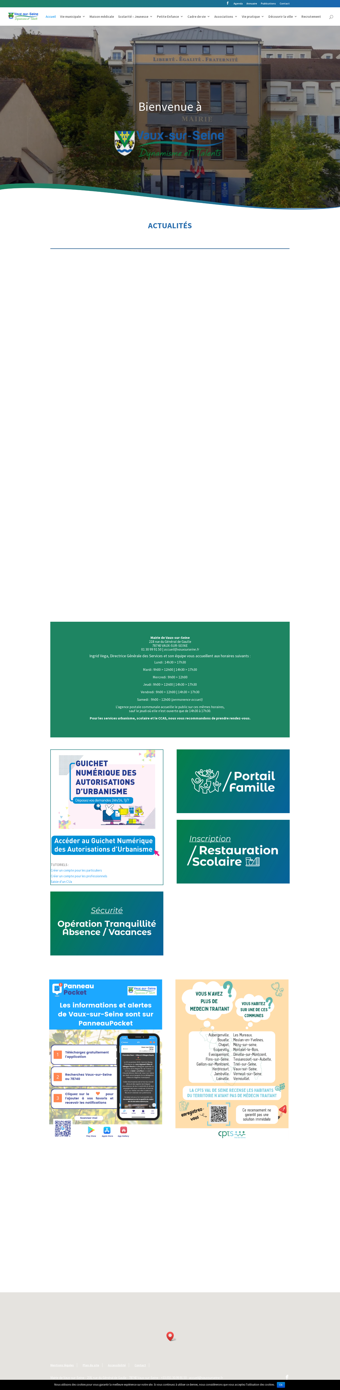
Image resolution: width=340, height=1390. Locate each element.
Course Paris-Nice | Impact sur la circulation (252, 539)
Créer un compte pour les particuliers (76, 870)
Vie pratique (251, 17)
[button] (171, 1336)
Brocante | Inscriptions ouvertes (82, 539)
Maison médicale (102, 17)
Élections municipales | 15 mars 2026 (168, 419)
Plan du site (91, 1365)
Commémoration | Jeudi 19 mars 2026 (168, 539)
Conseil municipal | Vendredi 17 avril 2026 (79, 299)
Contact (285, 3)
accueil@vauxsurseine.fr (181, 649)
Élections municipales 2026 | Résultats (85, 419)
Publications (268, 3)
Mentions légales (62, 1365)
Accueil (51, 17)
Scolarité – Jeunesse (133, 17)
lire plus (60, 349)
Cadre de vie (197, 17)
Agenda (238, 3)
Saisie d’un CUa (61, 882)
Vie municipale (70, 17)
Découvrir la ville (280, 17)
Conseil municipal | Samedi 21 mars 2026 (252, 299)
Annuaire (251, 3)
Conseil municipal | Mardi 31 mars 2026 (167, 299)
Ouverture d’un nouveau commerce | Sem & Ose (250, 419)
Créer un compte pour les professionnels (79, 876)
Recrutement (311, 17)
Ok (281, 1384)
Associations (223, 17)
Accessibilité (117, 1365)
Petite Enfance (168, 17)
